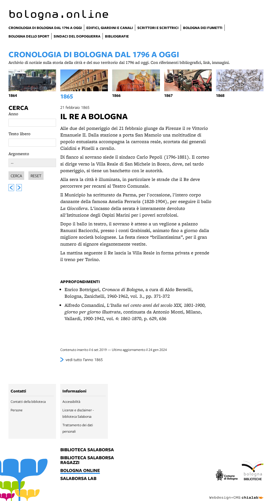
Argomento (18, 153)
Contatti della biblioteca (28, 401)
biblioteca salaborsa (87, 450)
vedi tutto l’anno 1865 (84, 359)
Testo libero (19, 133)
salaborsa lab (78, 478)
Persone (17, 410)
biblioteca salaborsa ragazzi (87, 460)
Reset (36, 175)
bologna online (80, 470)
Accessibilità (71, 401)
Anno (13, 114)
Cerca (18, 108)
